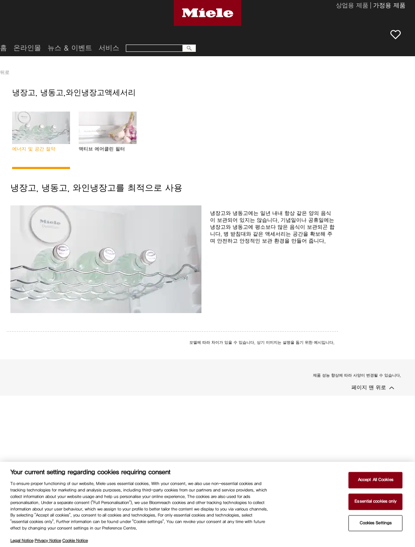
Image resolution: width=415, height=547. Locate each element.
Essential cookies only (375, 501)
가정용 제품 (389, 6)
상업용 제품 (352, 6)
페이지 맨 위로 (368, 387)
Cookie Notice (75, 540)
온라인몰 (27, 48)
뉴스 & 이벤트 (70, 48)
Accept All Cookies (375, 480)
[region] (207, 504)
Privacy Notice (48, 540)
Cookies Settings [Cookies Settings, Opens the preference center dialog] (376, 523)
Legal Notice (21, 540)
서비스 (109, 48)
